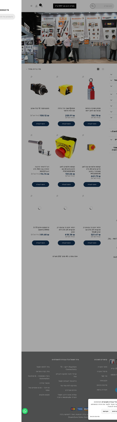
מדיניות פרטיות (73, 416)
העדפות (84, 411)
